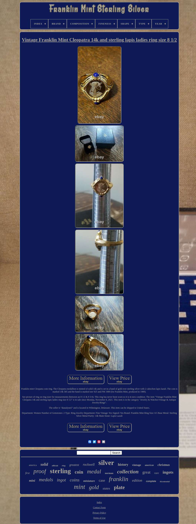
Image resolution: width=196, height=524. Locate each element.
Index (99, 502)
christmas (164, 464)
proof (39, 471)
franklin (118, 478)
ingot (61, 480)
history (123, 464)
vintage (136, 464)
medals (46, 479)
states (106, 488)
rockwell (89, 464)
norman (109, 473)
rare (156, 473)
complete (151, 481)
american (149, 465)
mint (79, 486)
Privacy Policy (99, 512)
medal (94, 471)
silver (106, 462)
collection (128, 472)
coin (79, 472)
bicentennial (165, 481)
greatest (74, 464)
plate (119, 487)
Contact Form (99, 507)
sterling (60, 471)
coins (74, 479)
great (146, 472)
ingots (168, 472)
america (33, 465)
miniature (89, 480)
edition (137, 480)
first (27, 473)
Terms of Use (99, 518)
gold (94, 487)
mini (32, 480)
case (102, 480)
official (55, 465)
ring (63, 465)
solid (44, 464)
